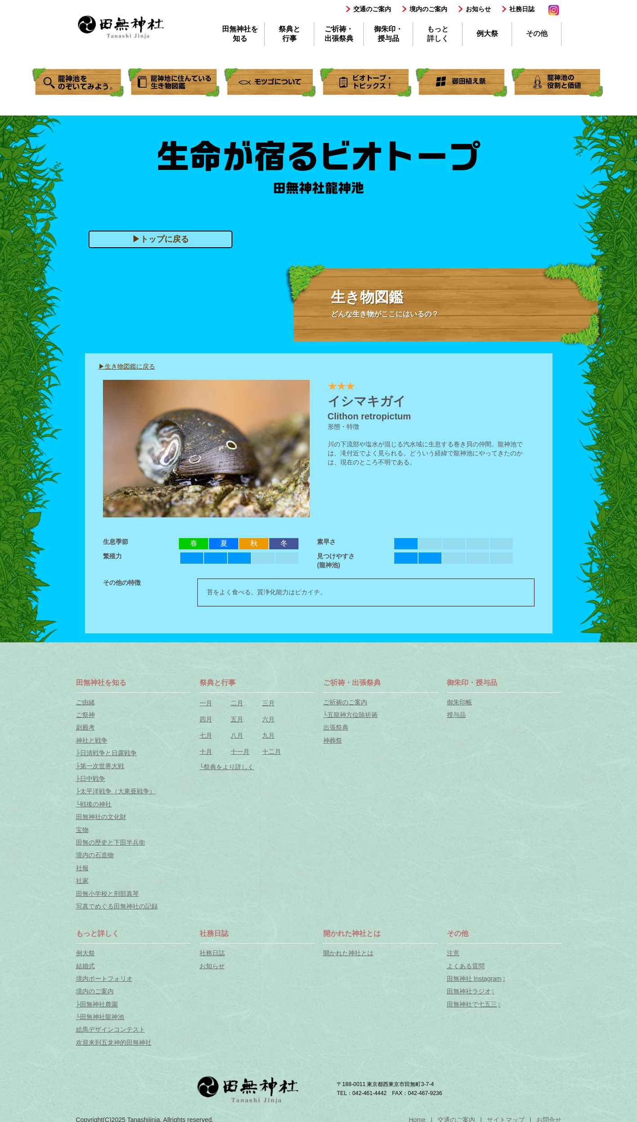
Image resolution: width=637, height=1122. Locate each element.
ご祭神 (85, 714)
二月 (237, 703)
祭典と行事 (289, 33)
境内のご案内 (428, 9)
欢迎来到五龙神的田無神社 (113, 1042)
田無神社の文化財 (101, 816)
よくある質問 (466, 966)
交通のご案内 (372, 9)
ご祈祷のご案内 (345, 702)
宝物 (82, 829)
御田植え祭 (462, 82)
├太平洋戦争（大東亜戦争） (116, 791)
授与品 (456, 714)
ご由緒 (85, 702)
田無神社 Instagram (474, 978)
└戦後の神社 (94, 804)
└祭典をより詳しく (227, 766)
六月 (268, 719)
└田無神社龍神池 (100, 1016)
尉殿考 (85, 727)
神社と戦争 (91, 740)
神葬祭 (332, 740)
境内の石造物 (95, 855)
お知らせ (478, 9)
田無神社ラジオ (469, 991)
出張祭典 (335, 727)
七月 (206, 735)
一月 (206, 703)
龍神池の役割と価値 (558, 82)
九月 (268, 735)
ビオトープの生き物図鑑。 (174, 82)
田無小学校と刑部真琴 (107, 893)
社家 (82, 880)
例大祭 (487, 33)
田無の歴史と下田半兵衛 (110, 842)
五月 (237, 719)
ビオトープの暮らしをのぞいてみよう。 (78, 82)
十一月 (240, 751)
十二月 (271, 751)
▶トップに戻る (160, 239)
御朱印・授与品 (388, 33)
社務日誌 (522, 9)
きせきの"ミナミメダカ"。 (270, 82)
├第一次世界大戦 (100, 766)
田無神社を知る (240, 33)
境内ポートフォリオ (104, 978)
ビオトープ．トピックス (366, 82)
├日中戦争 (91, 778)
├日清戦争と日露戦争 (106, 753)
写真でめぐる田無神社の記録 (117, 906)
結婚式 (85, 966)
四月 (206, 719)
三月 (268, 703)
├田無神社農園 (97, 1004)
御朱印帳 (459, 702)
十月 (206, 751)
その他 (537, 33)
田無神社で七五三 (472, 1004)
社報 (82, 868)
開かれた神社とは (348, 953)
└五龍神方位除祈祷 (350, 714)
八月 (237, 735)
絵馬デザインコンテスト (110, 1029)
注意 (453, 953)
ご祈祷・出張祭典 (339, 33)
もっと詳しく (438, 33)
